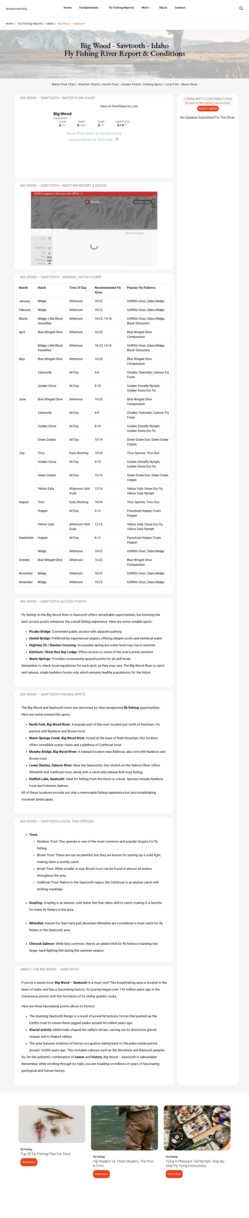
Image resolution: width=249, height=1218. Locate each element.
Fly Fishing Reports (30, 23)
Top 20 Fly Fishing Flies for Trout (45, 1154)
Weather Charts (89, 84)
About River (189, 84)
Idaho (50, 23)
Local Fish (172, 84)
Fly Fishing (26, 1149)
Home (9, 23)
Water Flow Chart (64, 84)
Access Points (131, 84)
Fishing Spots (152, 84)
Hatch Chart (110, 84)
